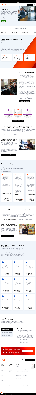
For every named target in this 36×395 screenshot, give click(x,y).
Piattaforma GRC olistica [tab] (14, 134)
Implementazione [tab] (5, 329)
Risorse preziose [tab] (28, 219)
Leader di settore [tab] (4, 134)
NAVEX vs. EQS (5, 263)
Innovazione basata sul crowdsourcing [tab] (28, 134)
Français (2, 373)
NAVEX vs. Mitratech (29, 263)
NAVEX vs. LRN (16, 263)
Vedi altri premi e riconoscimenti (18, 120)
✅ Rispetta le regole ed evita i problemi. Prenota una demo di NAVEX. (18, 393)
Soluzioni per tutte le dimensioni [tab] (10, 219)
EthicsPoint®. (28, 77)
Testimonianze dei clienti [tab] (7, 332)
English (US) (2, 367)
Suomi (2, 380)
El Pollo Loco (17, 194)
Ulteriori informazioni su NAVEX (24, 101)
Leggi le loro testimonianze (6, 171)
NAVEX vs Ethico (17, 280)
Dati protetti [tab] (21, 219)
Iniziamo (3, 21)
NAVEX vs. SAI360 (29, 297)
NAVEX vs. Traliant (5, 280)
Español (2, 375)
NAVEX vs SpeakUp (5, 297)
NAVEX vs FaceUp (29, 280)
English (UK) (3, 368)
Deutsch (2, 370)
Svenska (2, 378)
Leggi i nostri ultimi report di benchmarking (8, 154)
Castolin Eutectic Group (6, 193)
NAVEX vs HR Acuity (17, 297)
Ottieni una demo (30, 4)
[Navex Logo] (3, 4)
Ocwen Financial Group (31, 194)
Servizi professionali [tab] (6, 335)
